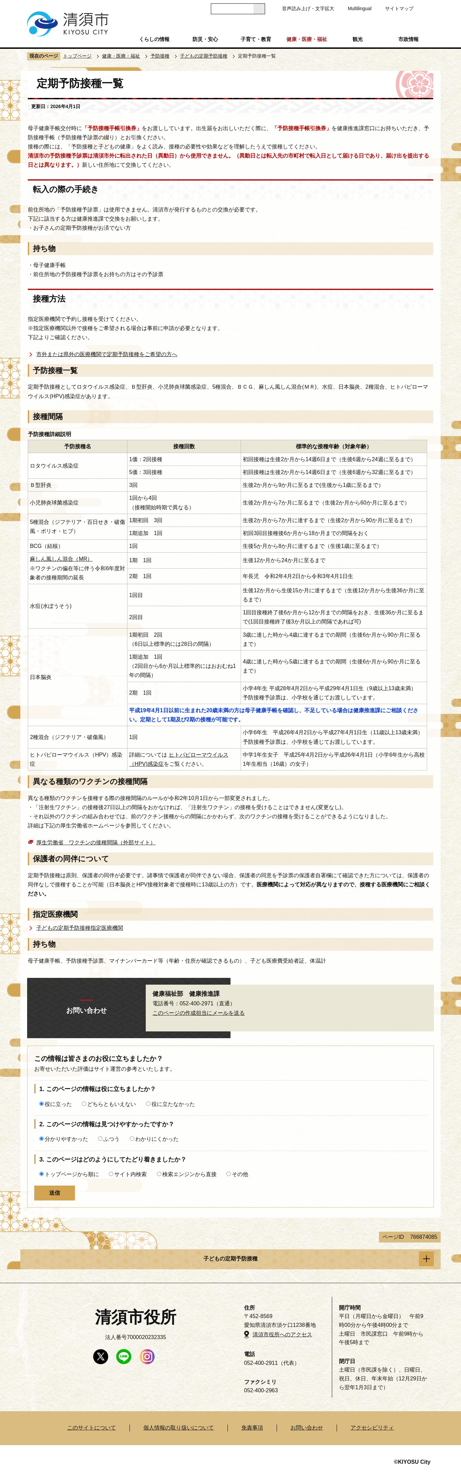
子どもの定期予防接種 (203, 56)
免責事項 (252, 1428)
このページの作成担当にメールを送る (199, 1013)
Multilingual (360, 8)
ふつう (111, 1139)
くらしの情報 (154, 39)
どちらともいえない (111, 1104)
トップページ (77, 56)
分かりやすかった (66, 1139)
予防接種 (160, 56)
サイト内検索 (130, 1174)
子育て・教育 (256, 39)
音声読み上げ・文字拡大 (308, 8)
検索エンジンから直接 (189, 1174)
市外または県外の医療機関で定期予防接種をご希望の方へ (106, 354)
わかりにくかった (157, 1139)
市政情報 (408, 39)
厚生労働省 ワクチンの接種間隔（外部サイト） (96, 842)
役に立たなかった (173, 1104)
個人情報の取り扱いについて (178, 1428)
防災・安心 (205, 39)
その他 (240, 1174)
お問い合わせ (306, 1428)
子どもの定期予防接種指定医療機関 (79, 928)
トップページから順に (72, 1174)
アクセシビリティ (372, 1428)
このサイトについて (91, 1428)
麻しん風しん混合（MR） (61, 559)
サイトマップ (399, 8)
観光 (358, 39)
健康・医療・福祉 (306, 39)
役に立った (58, 1104)
